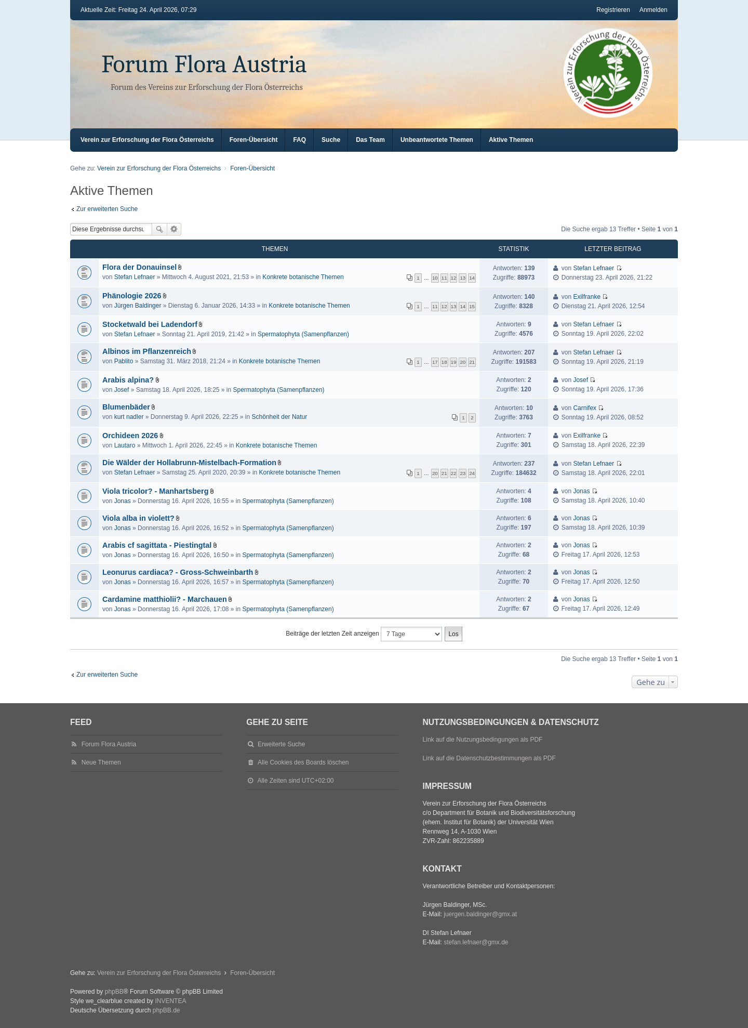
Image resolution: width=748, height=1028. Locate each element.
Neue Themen (101, 762)
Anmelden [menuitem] (653, 10)
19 (454, 362)
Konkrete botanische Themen (303, 277)
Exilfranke (586, 296)
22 (454, 473)
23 (462, 473)
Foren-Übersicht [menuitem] (254, 139)
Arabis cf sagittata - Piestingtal (156, 545)
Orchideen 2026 (130, 435)
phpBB (114, 991)
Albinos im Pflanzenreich (146, 351)
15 (472, 306)
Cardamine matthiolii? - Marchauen (164, 599)
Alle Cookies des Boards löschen (303, 762)
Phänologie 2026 (132, 296)
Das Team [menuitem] (370, 139)
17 (435, 362)
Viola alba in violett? (138, 518)
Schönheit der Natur (280, 416)
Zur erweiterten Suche (107, 209)
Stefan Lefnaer (134, 277)
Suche (159, 229)
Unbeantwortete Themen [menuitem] (436, 139)
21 (472, 362)
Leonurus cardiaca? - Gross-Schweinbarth (177, 572)
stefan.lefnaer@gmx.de (476, 942)
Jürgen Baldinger (138, 305)
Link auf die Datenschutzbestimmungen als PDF (489, 758)
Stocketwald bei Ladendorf (149, 324)
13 (462, 278)
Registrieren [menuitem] (613, 10)
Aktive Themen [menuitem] (511, 139)
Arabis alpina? (128, 380)
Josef (121, 389)
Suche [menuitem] (331, 139)
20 (462, 362)
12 (454, 278)
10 (435, 278)
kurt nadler (129, 416)
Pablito (123, 361)
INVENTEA (170, 1001)
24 (472, 473)
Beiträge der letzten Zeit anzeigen (364, 634)
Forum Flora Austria (204, 64)
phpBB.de (166, 1010)
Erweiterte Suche (174, 229)
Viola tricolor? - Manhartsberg (155, 491)
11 (444, 278)
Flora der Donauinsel (139, 267)
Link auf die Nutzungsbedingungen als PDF (483, 739)
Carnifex (584, 408)
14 (472, 278)
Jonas (122, 501)
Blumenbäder (126, 407)
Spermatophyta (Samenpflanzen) (303, 334)
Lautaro (125, 445)
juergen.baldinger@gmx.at (480, 914)
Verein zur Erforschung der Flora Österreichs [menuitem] (147, 139)
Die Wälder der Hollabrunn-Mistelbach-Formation (189, 462)
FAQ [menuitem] (299, 139)
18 (444, 362)
